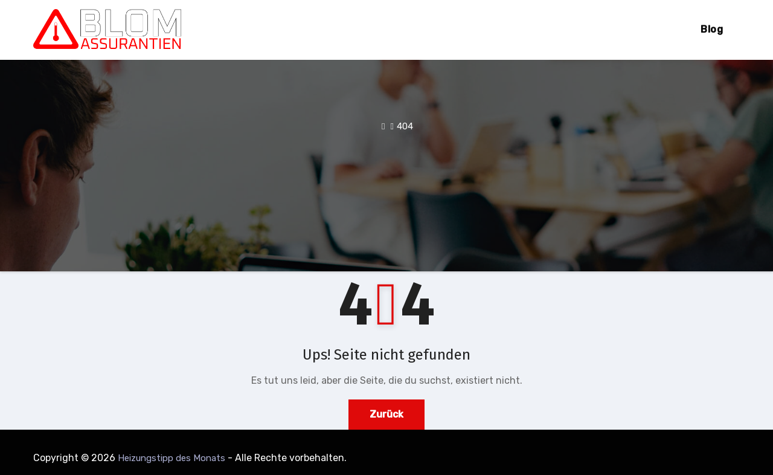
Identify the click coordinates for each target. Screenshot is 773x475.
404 (405, 126)
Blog (712, 29)
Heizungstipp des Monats (171, 458)
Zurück (386, 414)
